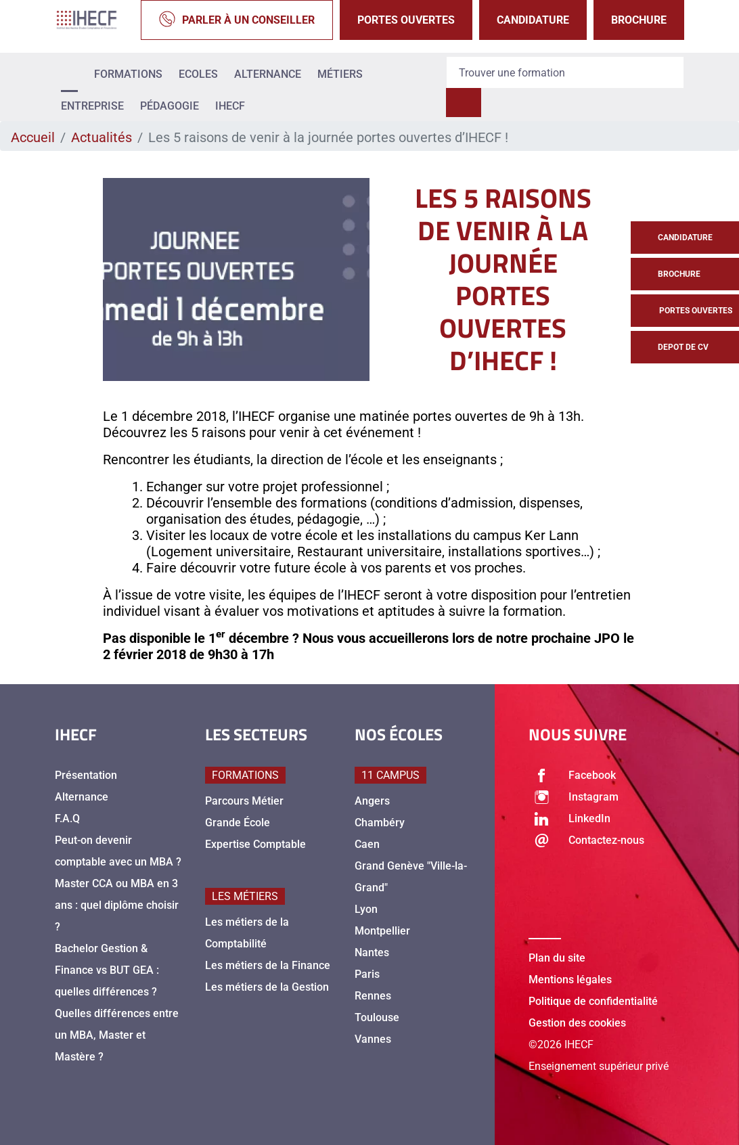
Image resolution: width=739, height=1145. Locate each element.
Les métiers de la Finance (267, 965)
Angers (372, 800)
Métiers (340, 74)
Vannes (373, 1039)
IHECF (230, 105)
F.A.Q (67, 818)
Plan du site (557, 957)
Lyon (366, 909)
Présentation (86, 775)
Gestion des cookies (577, 1022)
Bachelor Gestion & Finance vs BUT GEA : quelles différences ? (107, 970)
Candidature (533, 20)
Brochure (639, 20)
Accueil (33, 137)
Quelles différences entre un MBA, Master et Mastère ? (117, 1035)
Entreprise (92, 105)
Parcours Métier (244, 800)
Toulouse (377, 1017)
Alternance (267, 74)
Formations (128, 74)
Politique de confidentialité (593, 1001)
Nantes (372, 952)
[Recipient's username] (565, 72)
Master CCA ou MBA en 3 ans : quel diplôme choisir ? (117, 905)
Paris (367, 974)
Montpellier (382, 930)
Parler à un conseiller (237, 20)
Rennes (373, 995)
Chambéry (380, 822)
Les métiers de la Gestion (267, 987)
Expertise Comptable (255, 844)
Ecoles (198, 74)
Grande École (237, 822)
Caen (367, 844)
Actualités (101, 137)
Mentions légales (570, 979)
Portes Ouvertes (406, 20)
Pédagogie (169, 105)
